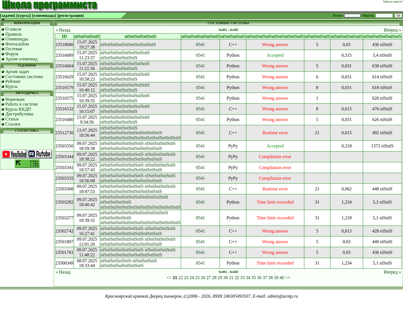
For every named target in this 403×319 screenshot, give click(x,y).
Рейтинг (13, 81)
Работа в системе (21, 104)
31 (231, 277)
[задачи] (7, 15)
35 (253, 277)
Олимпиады (16, 39)
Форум (11, 53)
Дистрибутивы (19, 113)
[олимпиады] (44, 15)
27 (208, 277)
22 (180, 277)
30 (225, 277)
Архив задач (17, 71)
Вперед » (392, 30)
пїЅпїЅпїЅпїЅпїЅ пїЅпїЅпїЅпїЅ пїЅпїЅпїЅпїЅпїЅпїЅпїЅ (128, 263)
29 (220, 277)
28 (214, 277)
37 (265, 277)
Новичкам (14, 99)
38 (270, 277)
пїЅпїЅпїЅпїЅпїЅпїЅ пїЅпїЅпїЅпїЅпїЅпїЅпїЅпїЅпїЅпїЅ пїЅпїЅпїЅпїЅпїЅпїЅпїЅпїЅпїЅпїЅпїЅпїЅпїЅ (140, 133)
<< (169, 277)
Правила (13, 34)
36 (259, 277)
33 (242, 277)
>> (287, 277)
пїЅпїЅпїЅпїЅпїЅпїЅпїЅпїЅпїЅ (128, 44)
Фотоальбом (17, 44)
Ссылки (12, 124)
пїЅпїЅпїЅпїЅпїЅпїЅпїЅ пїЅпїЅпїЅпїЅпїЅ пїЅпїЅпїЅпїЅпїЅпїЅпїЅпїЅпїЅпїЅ (137, 146)
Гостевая (13, 48)
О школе (13, 29)
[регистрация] (70, 15)
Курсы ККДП (18, 109)
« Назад (63, 30)
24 (192, 277)
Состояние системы (24, 76)
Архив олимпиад (21, 58)
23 (186, 277)
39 (276, 277)
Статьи (12, 119)
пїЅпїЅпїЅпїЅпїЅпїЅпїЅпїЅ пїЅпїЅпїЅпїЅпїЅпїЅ (125, 55)
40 (282, 277)
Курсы (11, 86)
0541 (200, 44)
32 (237, 277)
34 (248, 277)
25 (197, 277)
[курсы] (23, 15)
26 (203, 277)
